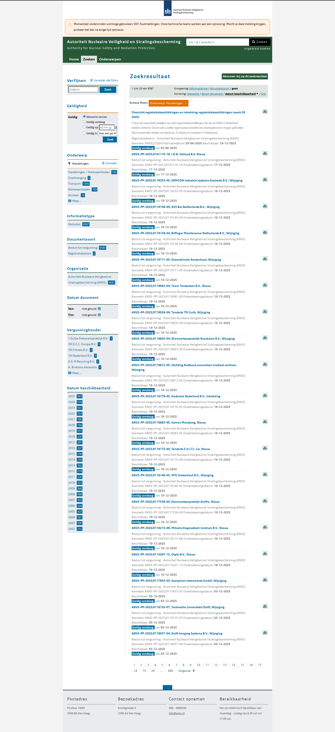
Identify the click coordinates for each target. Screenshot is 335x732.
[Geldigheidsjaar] (107, 133)
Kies (117, 127)
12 (216, 665)
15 (242, 665)
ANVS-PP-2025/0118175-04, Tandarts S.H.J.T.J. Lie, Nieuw (189, 459)
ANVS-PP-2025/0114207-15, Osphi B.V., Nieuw (189, 564)
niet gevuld (89, 309)
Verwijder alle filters (106, 80)
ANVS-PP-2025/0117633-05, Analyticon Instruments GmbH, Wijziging (189, 591)
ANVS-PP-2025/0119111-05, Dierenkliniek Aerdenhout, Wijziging (189, 270)
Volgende (184, 671)
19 (144, 671)
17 (260, 665)
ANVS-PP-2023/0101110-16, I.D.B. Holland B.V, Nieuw (189, 164)
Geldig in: (91, 133)
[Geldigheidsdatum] (107, 127)
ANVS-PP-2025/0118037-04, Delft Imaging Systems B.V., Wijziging (189, 643)
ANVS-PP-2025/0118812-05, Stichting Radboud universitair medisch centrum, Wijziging (189, 378)
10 (198, 665)
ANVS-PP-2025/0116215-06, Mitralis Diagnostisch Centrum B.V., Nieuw (189, 538)
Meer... (76, 201)
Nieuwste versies (96, 117)
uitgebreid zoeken (257, 48)
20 (153, 671)
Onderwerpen (110, 59)
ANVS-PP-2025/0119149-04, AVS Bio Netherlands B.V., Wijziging (189, 217)
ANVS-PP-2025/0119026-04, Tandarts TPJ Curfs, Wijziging (189, 322)
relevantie (193, 94)
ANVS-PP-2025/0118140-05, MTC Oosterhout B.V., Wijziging (189, 485)
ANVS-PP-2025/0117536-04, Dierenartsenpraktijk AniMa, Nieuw (189, 512)
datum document (212, 94)
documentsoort (219, 88)
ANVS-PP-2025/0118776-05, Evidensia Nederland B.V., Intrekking (189, 406)
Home (74, 59)
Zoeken (261, 42)
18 (135, 671)
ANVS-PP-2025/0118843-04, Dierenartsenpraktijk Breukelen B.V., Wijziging (189, 349)
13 (224, 665)
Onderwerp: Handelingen (166, 103)
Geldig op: (92, 127)
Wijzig (99, 308)
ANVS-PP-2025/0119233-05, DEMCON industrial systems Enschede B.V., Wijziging (189, 190)
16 (251, 665)
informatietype (198, 88)
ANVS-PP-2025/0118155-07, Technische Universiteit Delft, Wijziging (189, 617)
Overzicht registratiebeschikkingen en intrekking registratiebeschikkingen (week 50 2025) (189, 130)
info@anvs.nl (177, 713)
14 (233, 665)
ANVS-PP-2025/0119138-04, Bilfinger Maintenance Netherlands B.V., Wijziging (189, 243)
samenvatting (265, 111)
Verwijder (111, 163)
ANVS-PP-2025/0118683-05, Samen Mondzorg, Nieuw (189, 433)
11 (207, 665)
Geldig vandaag (95, 122)
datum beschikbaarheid (240, 94)
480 (170, 671)
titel (263, 94)
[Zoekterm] (217, 42)
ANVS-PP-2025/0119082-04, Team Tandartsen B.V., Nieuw (189, 296)
